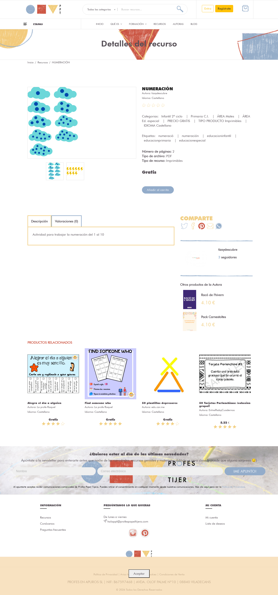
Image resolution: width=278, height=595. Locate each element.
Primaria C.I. (200, 116)
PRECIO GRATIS (179, 121)
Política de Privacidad (233, 486)
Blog (194, 23)
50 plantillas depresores (159, 403)
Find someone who (98, 403)
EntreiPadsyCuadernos (222, 410)
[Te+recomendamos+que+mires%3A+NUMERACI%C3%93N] (193, 226)
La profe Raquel (46, 407)
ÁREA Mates (226, 116)
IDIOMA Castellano (157, 125)
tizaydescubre (159, 93)
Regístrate (224, 8)
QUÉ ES (116, 23)
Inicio (99, 23)
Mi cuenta (211, 517)
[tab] (39, 221)
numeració (166, 136)
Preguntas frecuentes (53, 530)
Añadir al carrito (158, 190)
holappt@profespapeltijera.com (127, 521)
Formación (138, 23)
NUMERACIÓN (157, 88)
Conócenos (47, 523)
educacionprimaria (158, 140)
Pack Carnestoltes (213, 317)
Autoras (178, 23)
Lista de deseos (215, 523)
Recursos (160, 23)
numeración (191, 136)
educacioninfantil (219, 136)
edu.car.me (157, 407)
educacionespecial (192, 140)
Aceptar (139, 573)
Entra (207, 8)
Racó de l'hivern (212, 295)
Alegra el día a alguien (44, 403)
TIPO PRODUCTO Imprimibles (220, 121)
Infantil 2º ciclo (172, 116)
